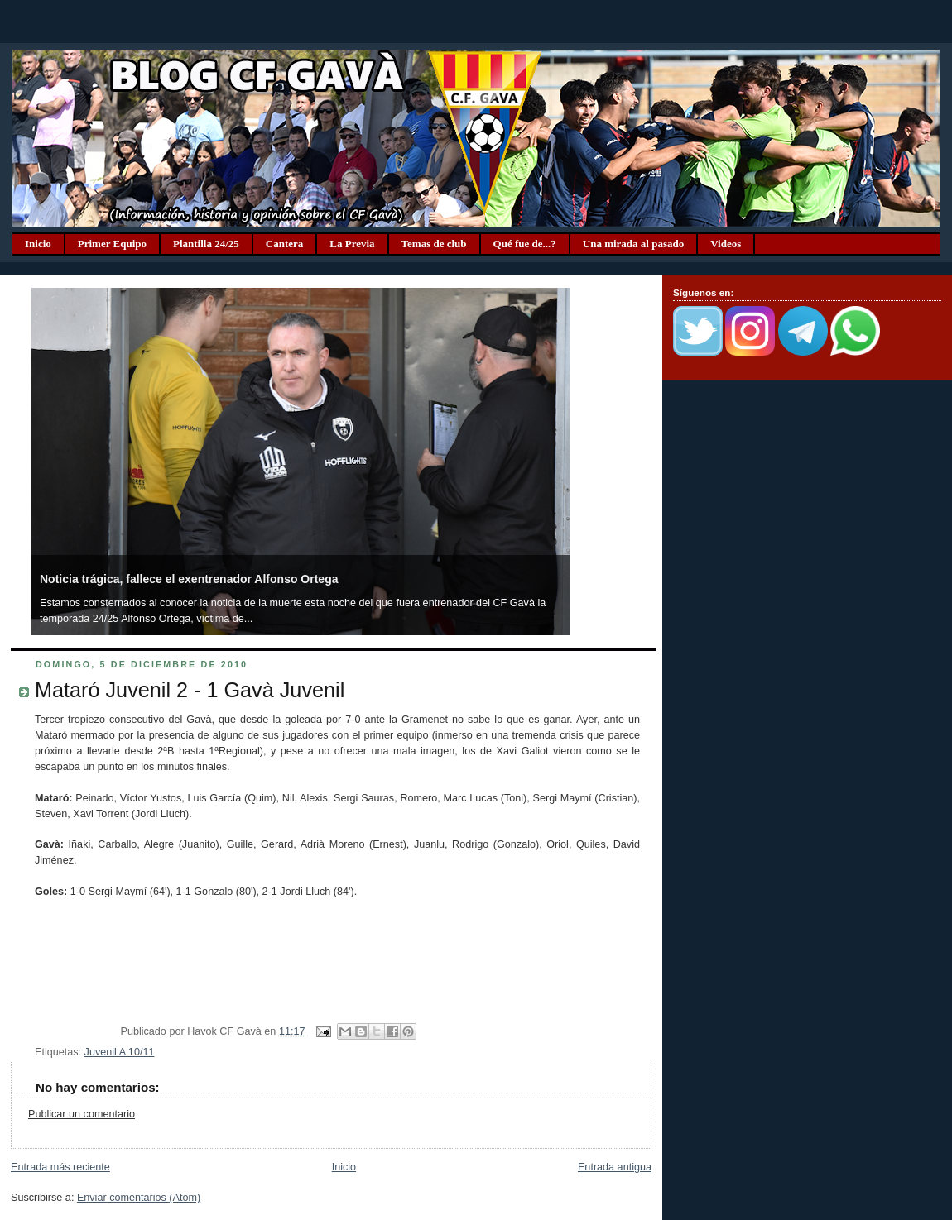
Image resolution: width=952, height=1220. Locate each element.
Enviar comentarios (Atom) (138, 1197)
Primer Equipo (112, 243)
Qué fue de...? (524, 243)
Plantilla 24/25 (206, 243)
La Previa (351, 243)
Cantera (285, 243)
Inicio (38, 243)
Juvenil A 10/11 (119, 1052)
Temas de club (434, 243)
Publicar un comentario (81, 1114)
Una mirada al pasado (633, 243)
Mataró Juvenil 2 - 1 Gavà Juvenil (189, 689)
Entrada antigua (614, 1167)
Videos (725, 243)
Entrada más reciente (60, 1167)
